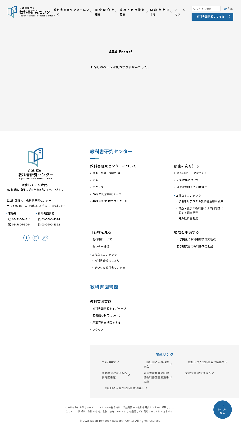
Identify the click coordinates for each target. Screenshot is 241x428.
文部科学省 (109, 362)
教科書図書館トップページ (109, 308)
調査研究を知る (104, 14)
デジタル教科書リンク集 (109, 267)
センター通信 (101, 246)
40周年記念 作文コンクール (110, 201)
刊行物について (102, 239)
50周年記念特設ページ (107, 194)
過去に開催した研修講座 (192, 187)
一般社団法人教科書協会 (156, 364)
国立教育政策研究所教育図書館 (114, 375)
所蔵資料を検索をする (106, 322)
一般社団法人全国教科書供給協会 (123, 388)
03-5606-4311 (21, 219)
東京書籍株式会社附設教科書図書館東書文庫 (156, 377)
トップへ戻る (222, 411)
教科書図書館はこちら (211, 19)
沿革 (95, 180)
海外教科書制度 (188, 218)
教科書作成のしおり (107, 260)
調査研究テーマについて (192, 173)
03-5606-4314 (51, 219)
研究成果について (188, 180)
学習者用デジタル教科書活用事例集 (201, 201)
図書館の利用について (106, 315)
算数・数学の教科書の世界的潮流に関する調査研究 (201, 210)
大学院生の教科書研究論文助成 (196, 239)
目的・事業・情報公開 (106, 173)
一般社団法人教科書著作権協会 (205, 362)
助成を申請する (159, 14)
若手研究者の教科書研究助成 (195, 246)
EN (231, 11)
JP (225, 11)
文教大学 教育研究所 (198, 373)
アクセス (180, 14)
